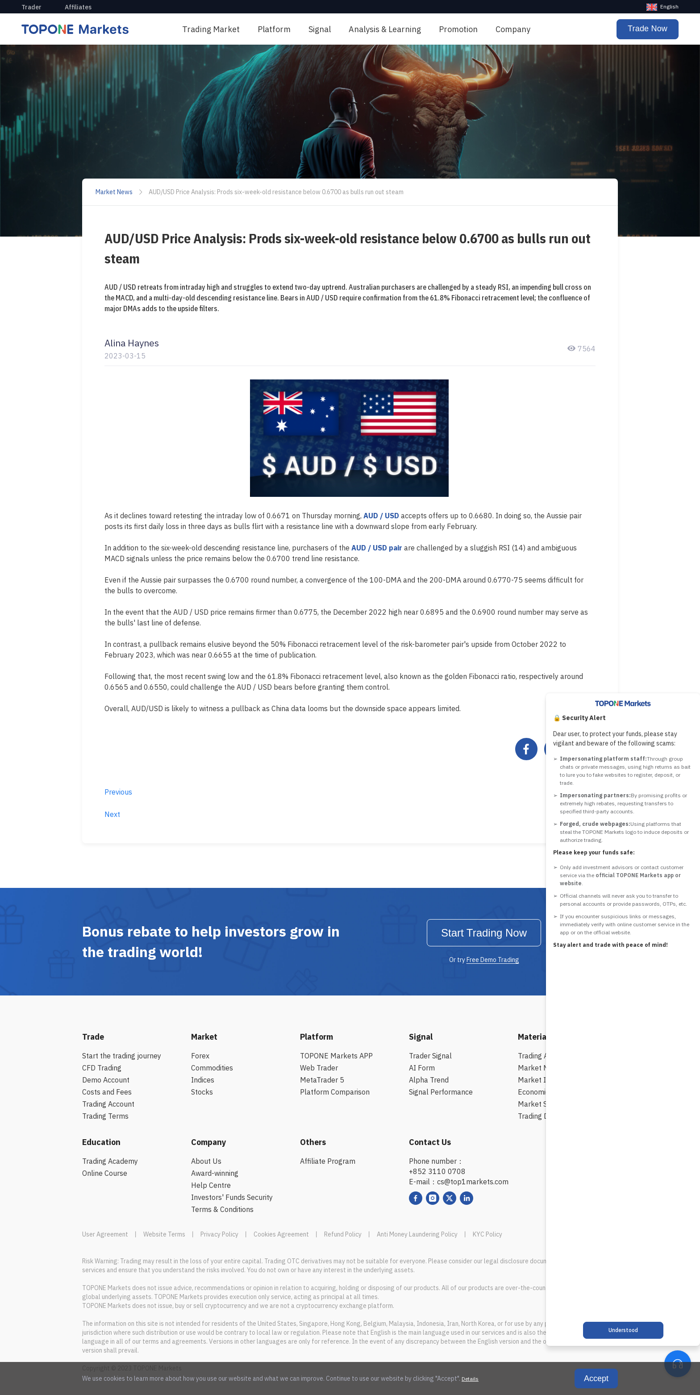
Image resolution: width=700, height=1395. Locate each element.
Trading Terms (105, 1116)
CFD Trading (101, 1067)
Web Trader (319, 1067)
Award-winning (214, 1173)
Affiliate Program (327, 1161)
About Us (206, 1161)
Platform (274, 29)
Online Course (104, 1173)
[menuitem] (211, 29)
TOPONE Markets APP (336, 1055)
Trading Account (108, 1103)
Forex (200, 1055)
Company (513, 29)
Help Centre (211, 1185)
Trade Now (647, 28)
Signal (319, 29)
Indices (202, 1079)
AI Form (422, 1067)
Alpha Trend (429, 1079)
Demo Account (105, 1079)
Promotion (458, 29)
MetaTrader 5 (322, 1079)
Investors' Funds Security (232, 1197)
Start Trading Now (484, 933)
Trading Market (211, 29)
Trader (31, 7)
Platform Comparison (335, 1091)
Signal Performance (441, 1091)
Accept (596, 1378)
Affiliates (78, 7)
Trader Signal (430, 1055)
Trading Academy (110, 1161)
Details (470, 1378)
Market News (114, 192)
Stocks (202, 1091)
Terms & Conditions (222, 1209)
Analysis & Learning (385, 29)
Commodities (212, 1067)
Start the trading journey (121, 1055)
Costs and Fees (107, 1091)
